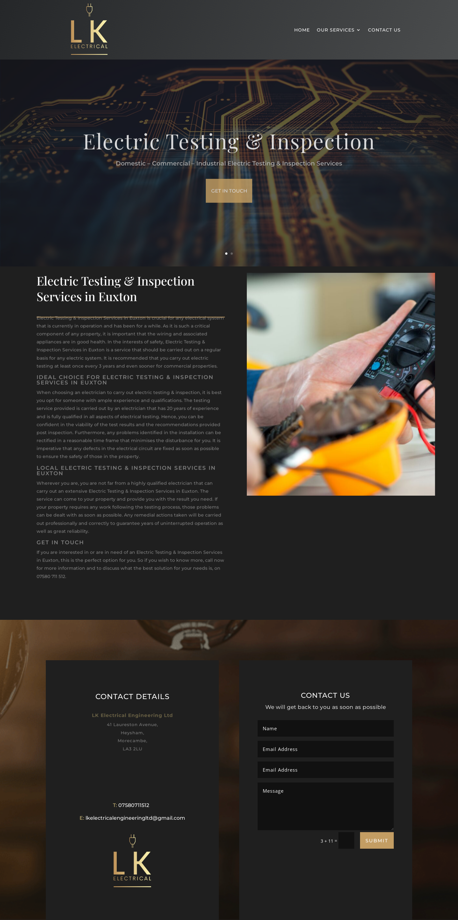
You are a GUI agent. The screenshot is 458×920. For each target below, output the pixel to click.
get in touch (229, 200)
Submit (376, 841)
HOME (302, 30)
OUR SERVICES (336, 30)
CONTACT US (384, 30)
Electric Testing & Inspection (229, 150)
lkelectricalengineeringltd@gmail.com (135, 818)
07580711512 (133, 805)
